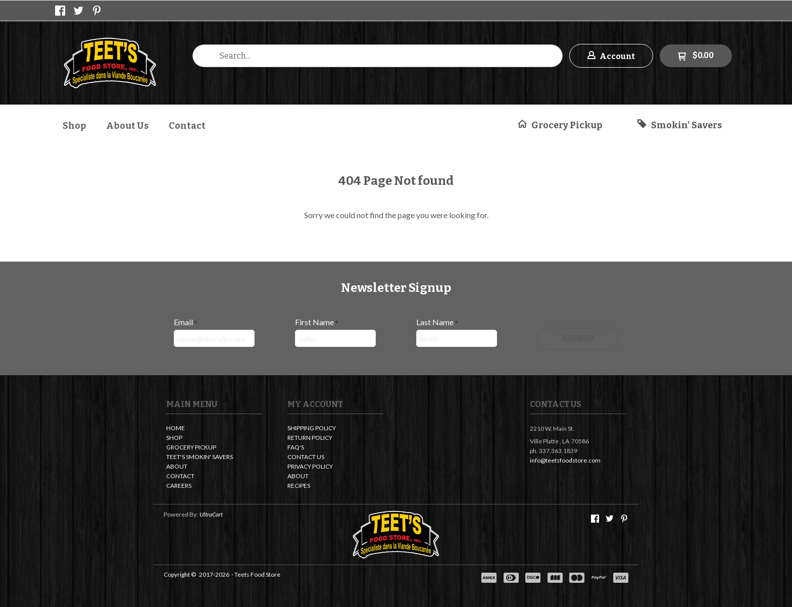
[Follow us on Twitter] (79, 11)
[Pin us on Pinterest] (97, 11)
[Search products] (377, 55)
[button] (611, 56)
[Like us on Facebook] (60, 11)
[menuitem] (74, 124)
